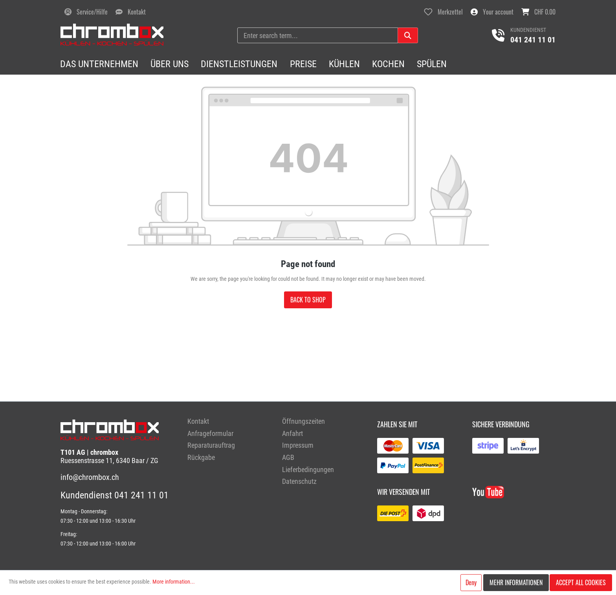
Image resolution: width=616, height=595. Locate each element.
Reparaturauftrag (211, 445)
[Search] (408, 35)
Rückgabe (201, 457)
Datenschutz (299, 481)
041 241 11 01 (533, 39)
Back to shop (308, 299)
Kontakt (198, 421)
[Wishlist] (443, 11)
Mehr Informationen (516, 582)
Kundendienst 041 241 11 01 (114, 495)
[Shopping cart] (538, 11)
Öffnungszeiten (303, 421)
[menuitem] (229, 422)
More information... (173, 581)
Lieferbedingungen (308, 469)
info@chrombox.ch (89, 477)
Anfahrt (292, 433)
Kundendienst (528, 30)
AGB (288, 457)
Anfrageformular (210, 433)
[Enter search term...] (317, 35)
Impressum (298, 445)
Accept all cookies (581, 582)
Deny (471, 582)
